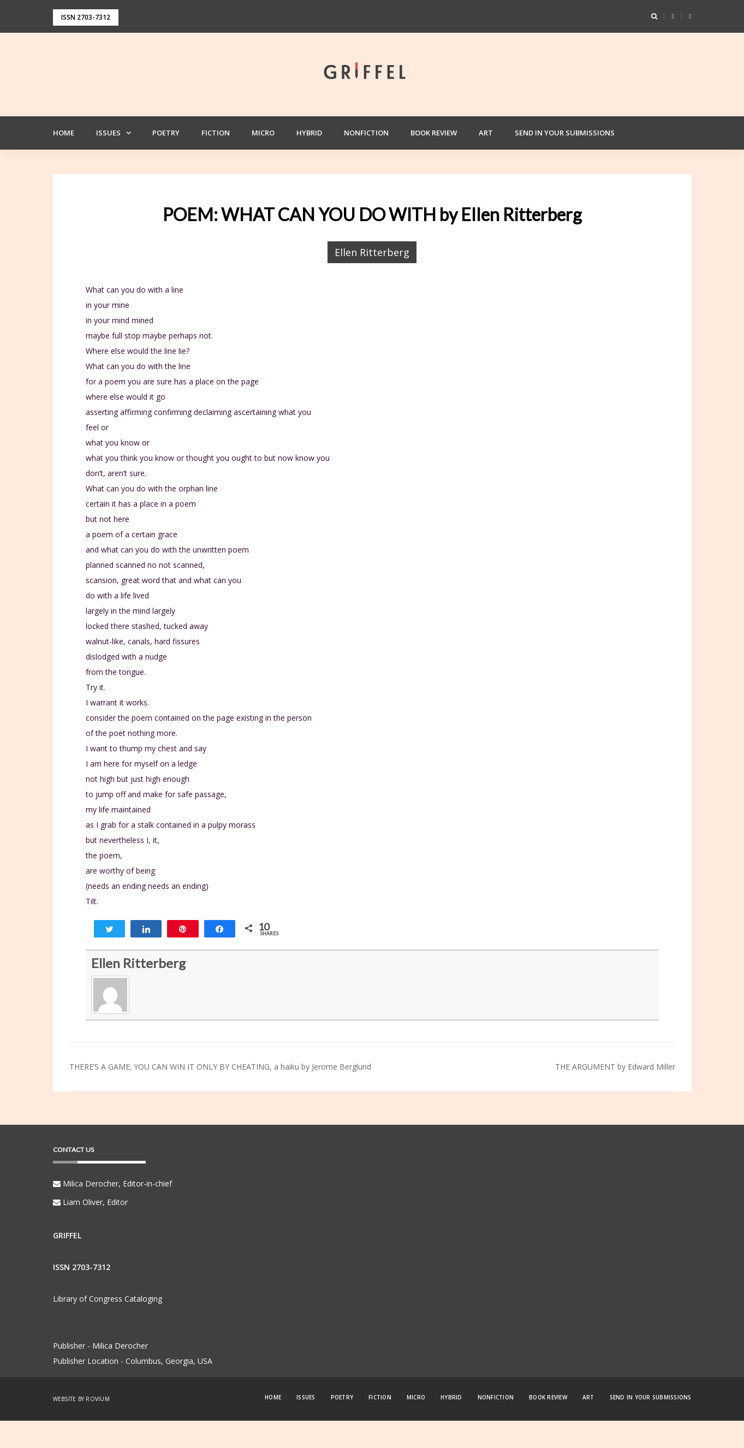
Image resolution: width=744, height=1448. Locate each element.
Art (486, 133)
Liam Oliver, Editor (90, 1202)
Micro (263, 133)
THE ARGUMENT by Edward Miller (615, 1066)
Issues (108, 133)
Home (63, 133)
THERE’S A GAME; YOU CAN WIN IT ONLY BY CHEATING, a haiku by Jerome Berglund (220, 1066)
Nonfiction (366, 133)
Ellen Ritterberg (372, 252)
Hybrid (309, 133)
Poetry (166, 133)
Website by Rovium (81, 1399)
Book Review (433, 133)
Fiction (215, 133)
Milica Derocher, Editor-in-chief (112, 1183)
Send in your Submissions (565, 133)
